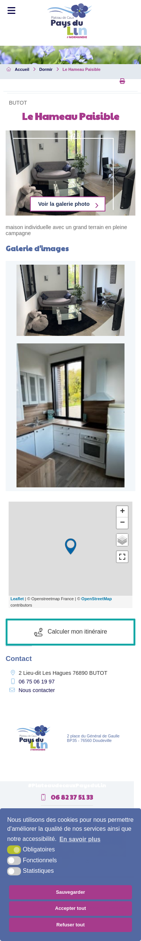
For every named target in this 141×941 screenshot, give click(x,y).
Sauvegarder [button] (70, 892)
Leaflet (17, 598)
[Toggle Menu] (11, 10)
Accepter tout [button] (70, 908)
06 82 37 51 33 (67, 797)
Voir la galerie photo (64, 204)
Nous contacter (36, 690)
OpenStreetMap (96, 598)
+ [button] (122, 511)
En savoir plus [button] (79, 839)
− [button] (122, 523)
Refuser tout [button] (70, 925)
